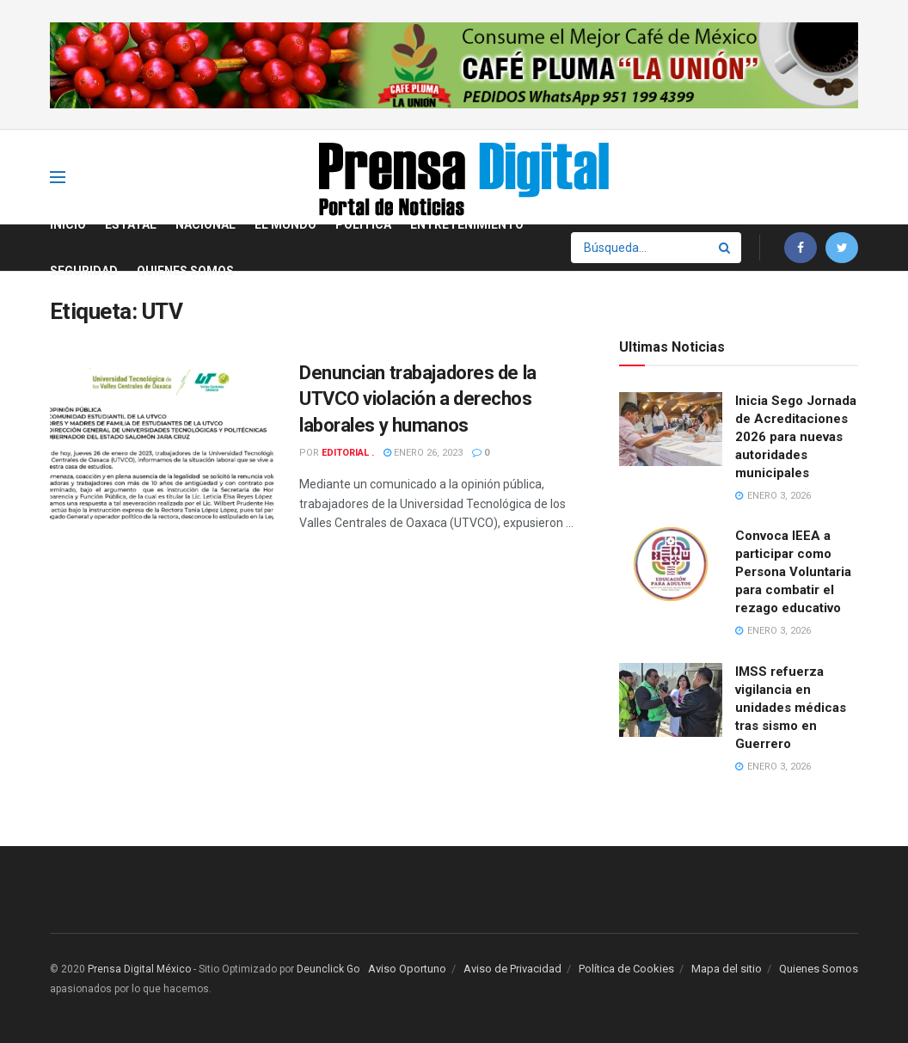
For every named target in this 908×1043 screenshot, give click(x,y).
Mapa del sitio (726, 968)
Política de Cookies (626, 968)
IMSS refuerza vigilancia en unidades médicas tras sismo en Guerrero (790, 708)
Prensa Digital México (139, 969)
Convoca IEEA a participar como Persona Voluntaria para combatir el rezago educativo (793, 572)
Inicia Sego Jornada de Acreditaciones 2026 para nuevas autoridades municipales (795, 437)
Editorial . (348, 452)
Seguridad (84, 271)
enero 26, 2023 (423, 452)
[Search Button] (725, 247)
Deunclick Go (328, 969)
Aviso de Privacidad (512, 968)
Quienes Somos (185, 271)
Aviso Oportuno (407, 968)
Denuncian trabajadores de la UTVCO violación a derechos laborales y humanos (418, 399)
